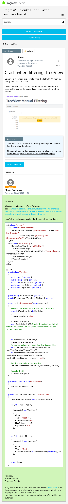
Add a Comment (14, 164)
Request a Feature (34, 31)
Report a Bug (34, 37)
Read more (52, 487)
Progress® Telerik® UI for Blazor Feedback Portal (25, 12)
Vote (58, 65)
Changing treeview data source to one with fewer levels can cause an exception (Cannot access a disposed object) (34, 152)
